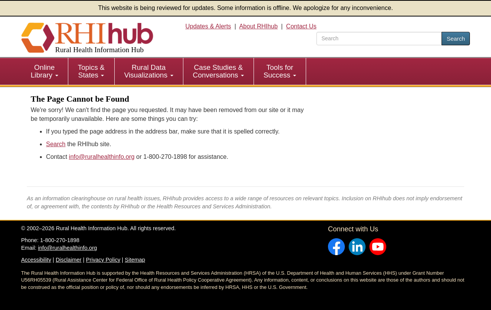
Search (456, 38)
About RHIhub (258, 26)
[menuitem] (44, 71)
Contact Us (301, 26)
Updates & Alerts (208, 26)
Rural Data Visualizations (148, 71)
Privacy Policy (103, 260)
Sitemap (135, 260)
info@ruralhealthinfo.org (102, 156)
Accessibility (36, 260)
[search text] (379, 38)
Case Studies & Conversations (218, 71)
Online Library (44, 71)
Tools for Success (280, 71)
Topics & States (91, 71)
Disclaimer (68, 260)
